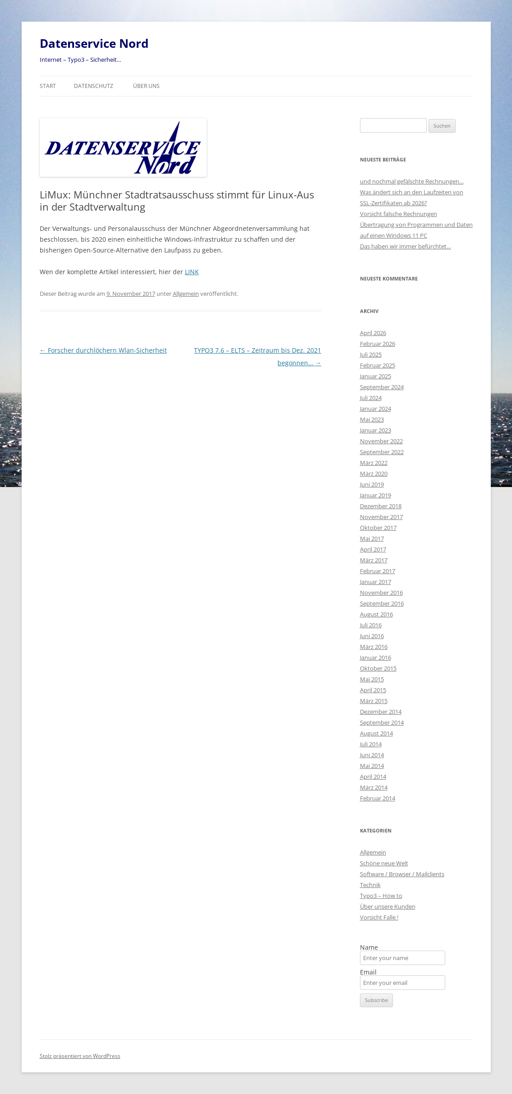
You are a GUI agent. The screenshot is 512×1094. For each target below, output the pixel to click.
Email (368, 972)
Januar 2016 (375, 657)
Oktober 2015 (378, 668)
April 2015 (373, 690)
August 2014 (376, 733)
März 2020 (373, 473)
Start (48, 86)
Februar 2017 (377, 571)
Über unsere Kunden (387, 906)
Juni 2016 (372, 636)
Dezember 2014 (380, 712)
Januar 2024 (375, 409)
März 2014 (373, 787)
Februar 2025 (377, 365)
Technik (370, 885)
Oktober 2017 (378, 528)
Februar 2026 (377, 344)
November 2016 (381, 592)
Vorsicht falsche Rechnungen (398, 214)
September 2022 (382, 452)
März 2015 (373, 701)
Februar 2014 (377, 798)
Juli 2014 (371, 744)
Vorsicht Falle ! (379, 917)
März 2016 (373, 647)
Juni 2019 (372, 484)
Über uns (146, 86)
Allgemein (186, 294)
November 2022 (381, 441)
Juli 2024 (371, 398)
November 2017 (381, 517)
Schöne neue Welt (384, 863)
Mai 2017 (372, 538)
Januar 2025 (375, 376)
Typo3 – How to (381, 896)
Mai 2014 (372, 766)
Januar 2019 (375, 495)
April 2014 (373, 776)
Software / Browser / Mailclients (402, 874)
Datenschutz (93, 86)
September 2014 (382, 722)
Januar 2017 (375, 582)
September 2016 (382, 603)
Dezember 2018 (380, 506)
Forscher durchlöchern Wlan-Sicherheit (103, 350)
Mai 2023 (372, 419)
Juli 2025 (371, 354)
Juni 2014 (372, 755)
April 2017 (373, 549)
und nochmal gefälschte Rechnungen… (412, 181)
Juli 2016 (371, 625)
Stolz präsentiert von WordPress (80, 1056)
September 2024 (382, 387)
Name (369, 947)
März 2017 (373, 560)
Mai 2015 (372, 679)
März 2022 (373, 463)
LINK (192, 271)
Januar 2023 (375, 430)
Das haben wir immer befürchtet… (405, 246)
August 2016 (376, 614)
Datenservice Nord (94, 43)
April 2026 (373, 333)
